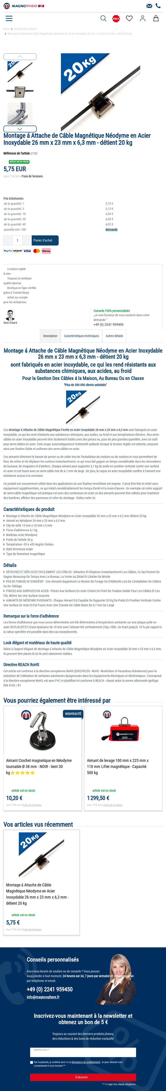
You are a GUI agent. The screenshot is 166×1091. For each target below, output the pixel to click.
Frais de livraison (32, 176)
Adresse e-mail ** (42, 1052)
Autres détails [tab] (114, 336)
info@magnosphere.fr (43, 999)
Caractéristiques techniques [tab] (81, 336)
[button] (20, 129)
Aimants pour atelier (25, 28)
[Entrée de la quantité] (17, 240)
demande (112, 229)
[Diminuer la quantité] (8, 240)
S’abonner (104, 1080)
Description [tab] (50, 336)
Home (6, 28)
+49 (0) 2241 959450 (108, 324)
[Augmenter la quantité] (27, 240)
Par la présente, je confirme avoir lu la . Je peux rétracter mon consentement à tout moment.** (78, 1066)
